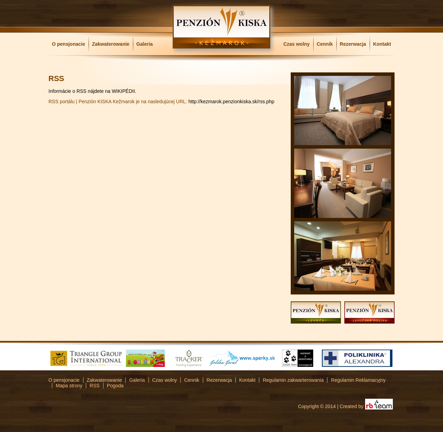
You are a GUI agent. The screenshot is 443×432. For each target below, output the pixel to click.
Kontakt (382, 44)
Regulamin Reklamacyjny (358, 380)
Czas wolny (296, 44)
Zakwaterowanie (110, 44)
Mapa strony (69, 385)
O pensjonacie (68, 44)
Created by (351, 406)
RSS (95, 385)
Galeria (144, 44)
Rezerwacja (353, 44)
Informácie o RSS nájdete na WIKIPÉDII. (92, 91)
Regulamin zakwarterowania (293, 380)
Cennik (325, 44)
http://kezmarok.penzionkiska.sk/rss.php (231, 101)
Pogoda (115, 385)
